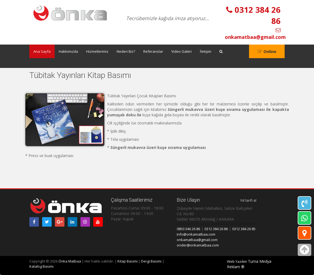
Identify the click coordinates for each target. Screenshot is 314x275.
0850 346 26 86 (188, 228)
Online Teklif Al (267, 53)
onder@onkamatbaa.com (198, 245)
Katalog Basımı (41, 266)
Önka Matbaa (69, 261)
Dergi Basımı (151, 261)
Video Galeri (181, 51)
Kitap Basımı (127, 261)
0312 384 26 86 (216, 228)
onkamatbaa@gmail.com (197, 239)
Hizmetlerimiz (97, 51)
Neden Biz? (126, 51)
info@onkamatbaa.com (196, 234)
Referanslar (153, 51)
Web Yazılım (237, 261)
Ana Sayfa (42, 51)
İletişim (205, 51)
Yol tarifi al (248, 200)
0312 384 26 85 (244, 228)
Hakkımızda (68, 51)
